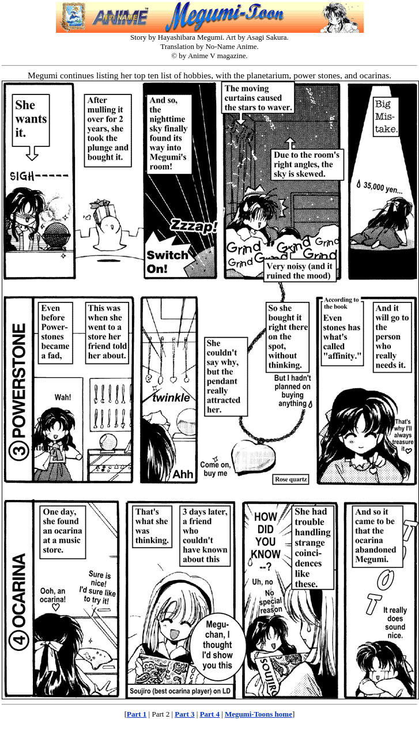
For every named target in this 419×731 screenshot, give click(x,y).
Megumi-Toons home (258, 714)
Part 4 (210, 714)
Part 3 (184, 714)
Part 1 (136, 714)
